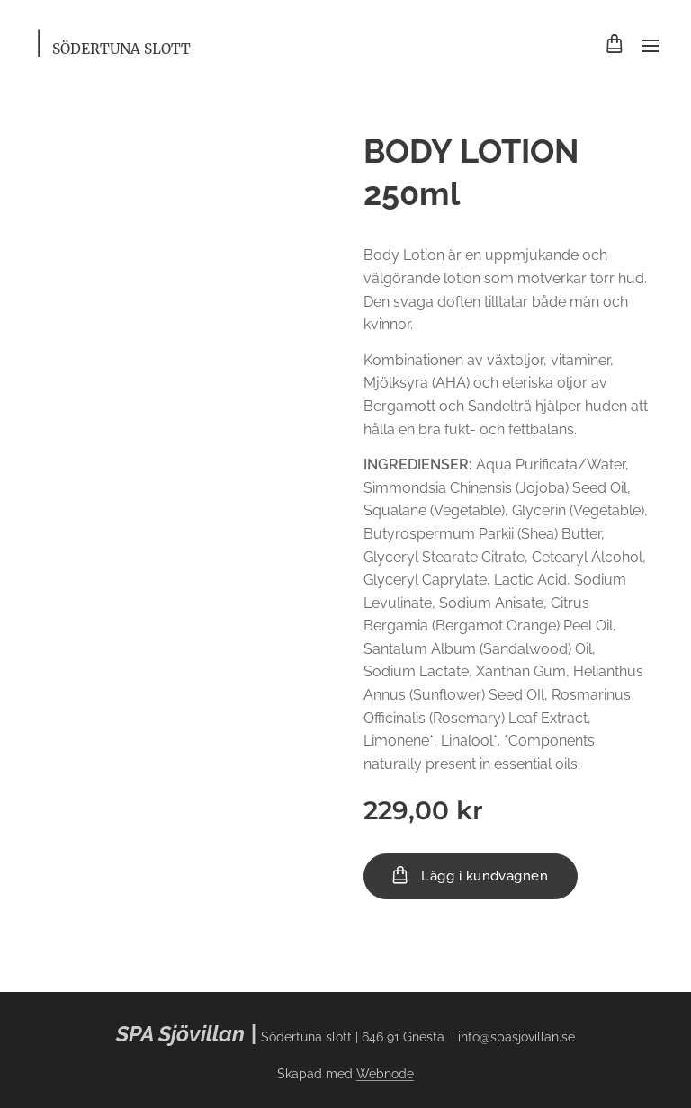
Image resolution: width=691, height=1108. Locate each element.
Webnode (385, 1074)
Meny (650, 46)
